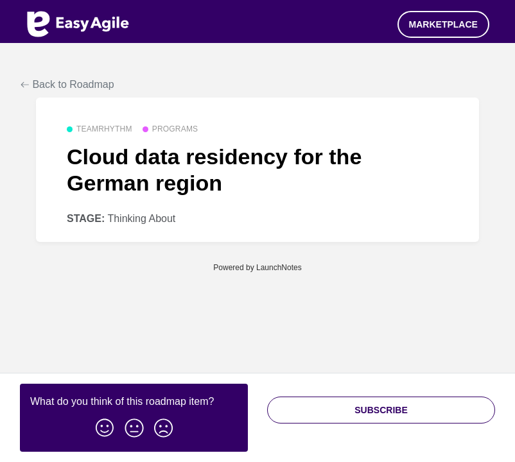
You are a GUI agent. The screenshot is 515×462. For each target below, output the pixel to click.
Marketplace (443, 24)
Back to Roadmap (67, 84)
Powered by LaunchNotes (257, 267)
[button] (104, 425)
